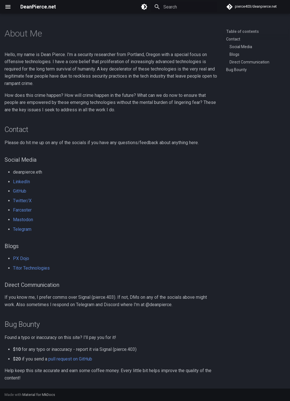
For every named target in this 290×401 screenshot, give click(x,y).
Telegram (22, 229)
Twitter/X (22, 200)
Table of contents (242, 31)
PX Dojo (21, 258)
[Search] (184, 7)
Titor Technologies (31, 268)
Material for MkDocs (38, 395)
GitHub (19, 191)
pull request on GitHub (70, 359)
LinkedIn (21, 181)
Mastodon (23, 219)
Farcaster (22, 210)
